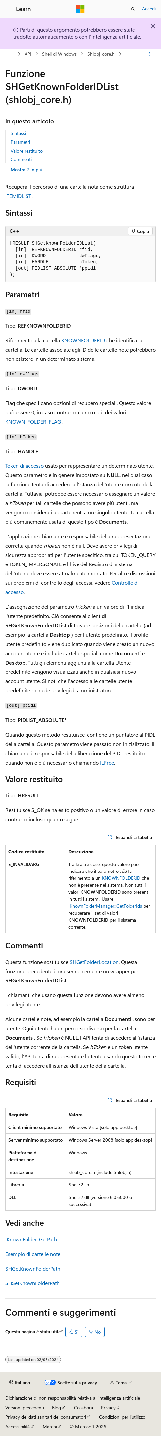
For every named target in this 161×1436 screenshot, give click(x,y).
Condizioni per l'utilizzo (122, 1417)
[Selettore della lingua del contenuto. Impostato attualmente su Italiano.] (19, 1382)
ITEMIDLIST (18, 195)
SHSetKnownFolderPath (32, 1283)
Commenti (21, 159)
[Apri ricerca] (132, 9)
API (28, 54)
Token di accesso (24, 465)
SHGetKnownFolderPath (32, 1268)
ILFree (107, 762)
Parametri (20, 142)
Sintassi (18, 133)
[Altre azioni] (150, 54)
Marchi (50, 1426)
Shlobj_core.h (101, 54)
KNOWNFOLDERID (83, 340)
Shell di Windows (59, 54)
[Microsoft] (80, 9)
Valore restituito (27, 151)
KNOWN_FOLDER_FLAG (33, 421)
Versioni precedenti (24, 1407)
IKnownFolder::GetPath (31, 1239)
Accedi (149, 8)
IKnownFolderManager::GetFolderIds (105, 906)
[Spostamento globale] (6, 9)
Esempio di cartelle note (32, 1253)
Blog (56, 1407)
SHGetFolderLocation (94, 961)
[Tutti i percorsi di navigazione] (11, 54)
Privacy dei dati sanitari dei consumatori (45, 1417)
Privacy (108, 1407)
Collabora (83, 1407)
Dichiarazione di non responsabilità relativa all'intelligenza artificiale (72, 1398)
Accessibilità (17, 1426)
